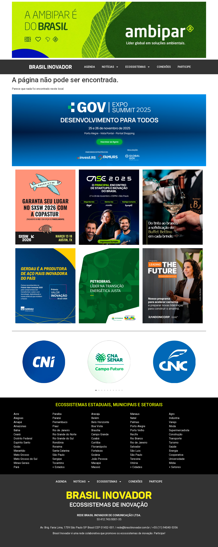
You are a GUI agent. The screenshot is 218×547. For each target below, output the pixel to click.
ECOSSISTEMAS (137, 67)
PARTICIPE (184, 66)
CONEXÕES (164, 66)
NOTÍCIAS (110, 67)
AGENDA (89, 66)
